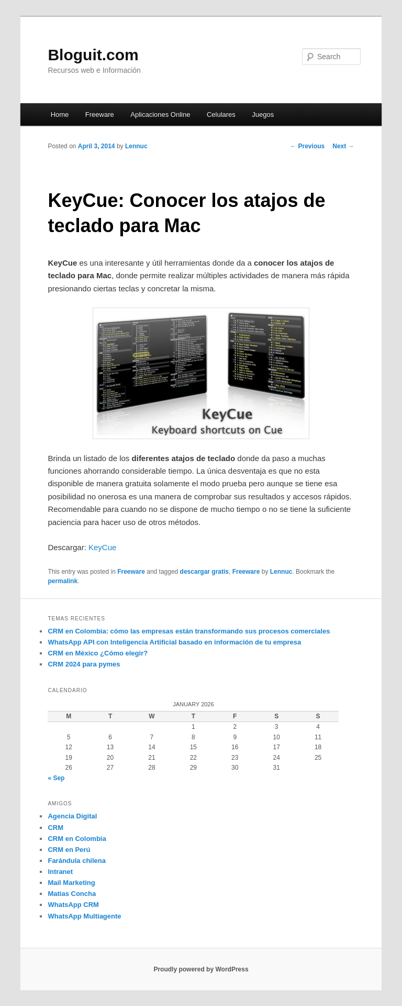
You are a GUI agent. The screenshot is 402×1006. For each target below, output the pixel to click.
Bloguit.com (93, 54)
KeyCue (102, 547)
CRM (55, 828)
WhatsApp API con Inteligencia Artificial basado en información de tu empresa (174, 642)
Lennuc (136, 146)
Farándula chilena (77, 861)
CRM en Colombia (77, 839)
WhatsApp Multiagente (84, 916)
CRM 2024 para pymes (84, 664)
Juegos (263, 114)
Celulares (221, 114)
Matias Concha (72, 894)
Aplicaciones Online (160, 114)
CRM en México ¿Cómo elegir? (98, 653)
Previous (307, 146)
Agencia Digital (72, 816)
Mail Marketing (71, 883)
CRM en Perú (69, 850)
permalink (62, 581)
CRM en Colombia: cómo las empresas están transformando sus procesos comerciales (189, 631)
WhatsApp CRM (73, 905)
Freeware (99, 114)
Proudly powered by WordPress (200, 969)
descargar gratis (204, 571)
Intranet (60, 872)
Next (343, 146)
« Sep (56, 778)
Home (60, 114)
